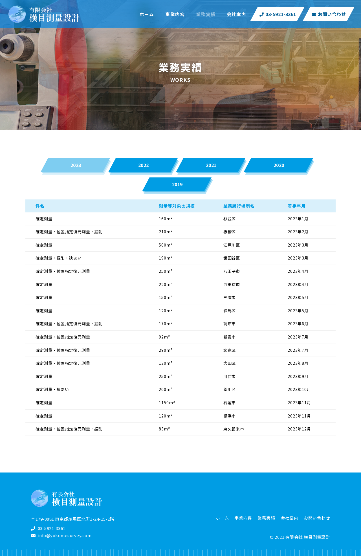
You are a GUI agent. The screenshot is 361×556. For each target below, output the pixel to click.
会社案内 (289, 518)
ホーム (222, 518)
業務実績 (266, 518)
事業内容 (243, 518)
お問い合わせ (329, 14)
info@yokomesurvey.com (65, 535)
